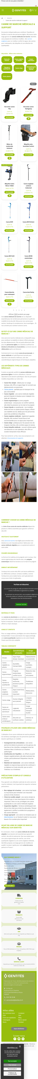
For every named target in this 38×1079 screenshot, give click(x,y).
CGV (4, 1015)
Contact (21, 1022)
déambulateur (8, 817)
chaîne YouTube (12, 881)
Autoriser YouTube (21, 604)
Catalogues (6, 1020)
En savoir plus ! (10, 885)
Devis (4, 1022)
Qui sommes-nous (9, 1013)
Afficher (11, 314)
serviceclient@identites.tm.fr (14, 1000)
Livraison (21, 1013)
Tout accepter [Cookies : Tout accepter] (12, 1061)
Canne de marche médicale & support (16, 20)
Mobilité (9, 18)
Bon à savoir (22, 1020)
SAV (19, 1015)
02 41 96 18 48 (10, 997)
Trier (33, 84)
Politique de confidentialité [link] (12, 1073)
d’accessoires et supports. (15, 438)
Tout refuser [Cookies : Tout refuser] (12, 1065)
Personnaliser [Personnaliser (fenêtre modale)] (12, 1069)
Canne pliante (8, 389)
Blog (19, 1018)
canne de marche (9, 541)
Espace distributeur (19, 1028)
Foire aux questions (9, 1018)
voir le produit (9, 117)
